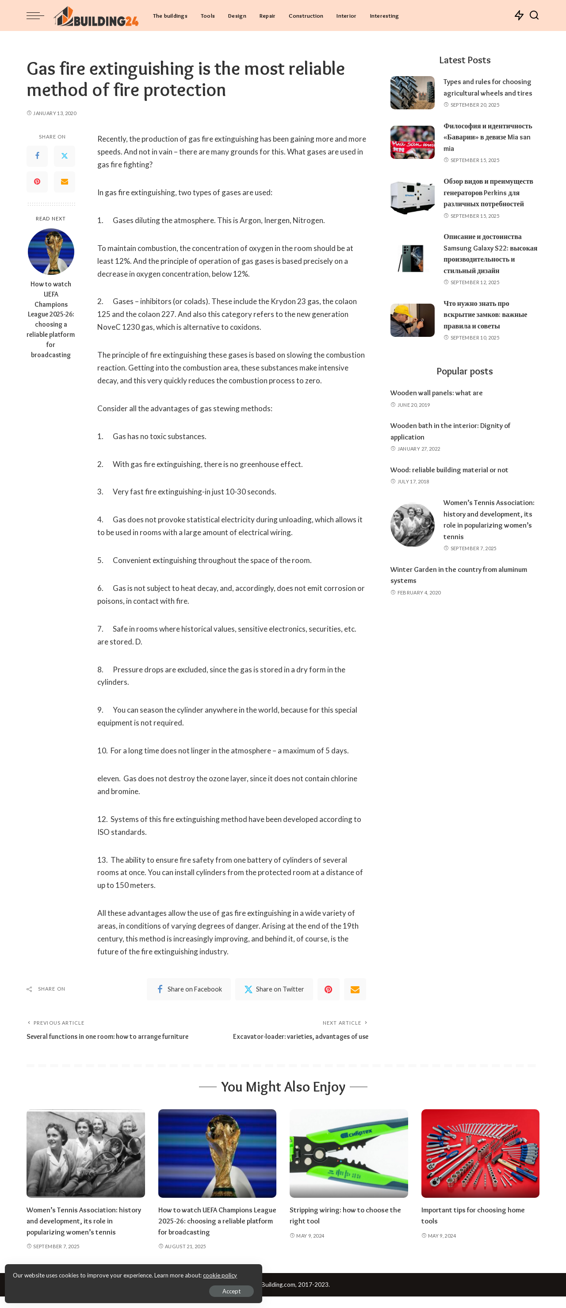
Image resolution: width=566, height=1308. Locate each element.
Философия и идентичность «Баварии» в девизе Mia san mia (491, 137)
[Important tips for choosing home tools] (480, 1165)
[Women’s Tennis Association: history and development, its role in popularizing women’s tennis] (412, 547)
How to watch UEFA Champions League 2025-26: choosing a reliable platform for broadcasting (51, 319)
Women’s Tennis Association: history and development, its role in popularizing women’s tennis (85, 1232)
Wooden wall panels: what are (439, 415)
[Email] (64, 182)
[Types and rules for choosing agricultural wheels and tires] (412, 92)
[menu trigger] (40, 15)
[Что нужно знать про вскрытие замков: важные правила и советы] (412, 342)
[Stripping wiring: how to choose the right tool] (349, 1165)
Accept (108, 1288)
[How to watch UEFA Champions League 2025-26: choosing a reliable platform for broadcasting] (51, 251)
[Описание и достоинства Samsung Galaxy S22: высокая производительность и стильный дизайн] (412, 276)
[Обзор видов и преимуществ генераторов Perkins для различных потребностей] (412, 203)
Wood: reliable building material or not (453, 492)
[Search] (534, 15)
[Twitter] (64, 156)
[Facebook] (37, 156)
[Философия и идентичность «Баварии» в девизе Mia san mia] (412, 142)
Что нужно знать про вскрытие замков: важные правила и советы (488, 337)
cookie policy (112, 1272)
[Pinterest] (37, 182)
